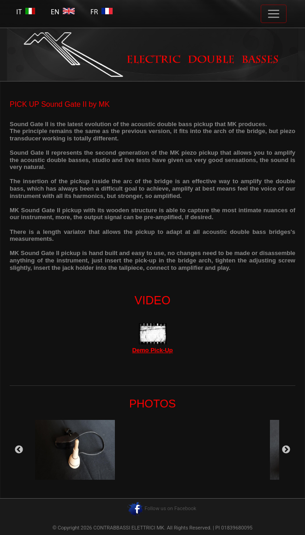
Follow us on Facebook (170, 509)
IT (25, 12)
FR (101, 12)
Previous (19, 449)
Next (286, 449)
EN (63, 12)
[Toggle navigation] (274, 14)
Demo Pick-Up (152, 350)
